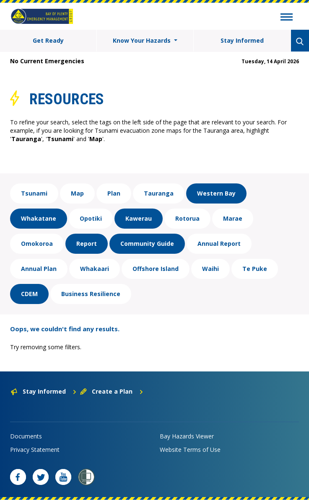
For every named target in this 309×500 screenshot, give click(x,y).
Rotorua (187, 218)
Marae (232, 218)
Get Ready (48, 40)
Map (77, 193)
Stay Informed (242, 40)
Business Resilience (90, 294)
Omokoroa (37, 243)
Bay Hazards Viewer (187, 436)
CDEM (29, 294)
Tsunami (34, 193)
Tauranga (159, 193)
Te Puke (254, 269)
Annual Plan (39, 269)
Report (86, 243)
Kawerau (138, 218)
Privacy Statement (35, 450)
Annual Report (219, 243)
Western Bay (216, 193)
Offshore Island (155, 269)
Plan (113, 193)
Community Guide (147, 243)
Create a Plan (111, 391)
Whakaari (94, 269)
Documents (26, 436)
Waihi (210, 269)
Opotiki (91, 218)
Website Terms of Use (190, 450)
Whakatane (38, 218)
